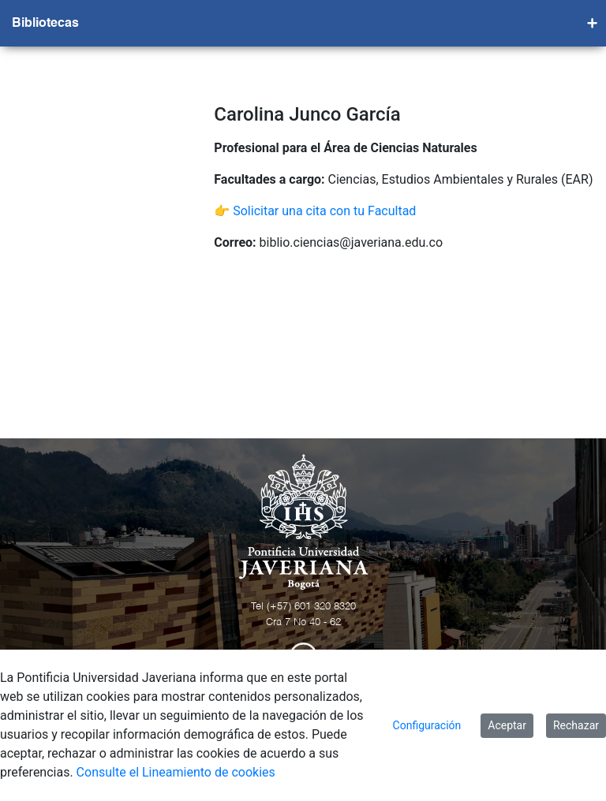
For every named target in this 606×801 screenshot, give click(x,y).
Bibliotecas (45, 23)
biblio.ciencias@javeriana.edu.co (351, 242)
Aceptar (507, 725)
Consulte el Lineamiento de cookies (176, 772)
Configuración (427, 725)
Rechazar (576, 725)
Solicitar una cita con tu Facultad (324, 210)
